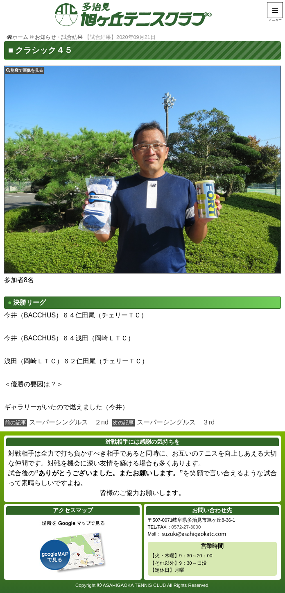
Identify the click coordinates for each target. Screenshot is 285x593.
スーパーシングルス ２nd (69, 422)
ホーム (17, 37)
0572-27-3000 (186, 527)
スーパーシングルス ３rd (176, 422)
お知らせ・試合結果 (59, 37)
